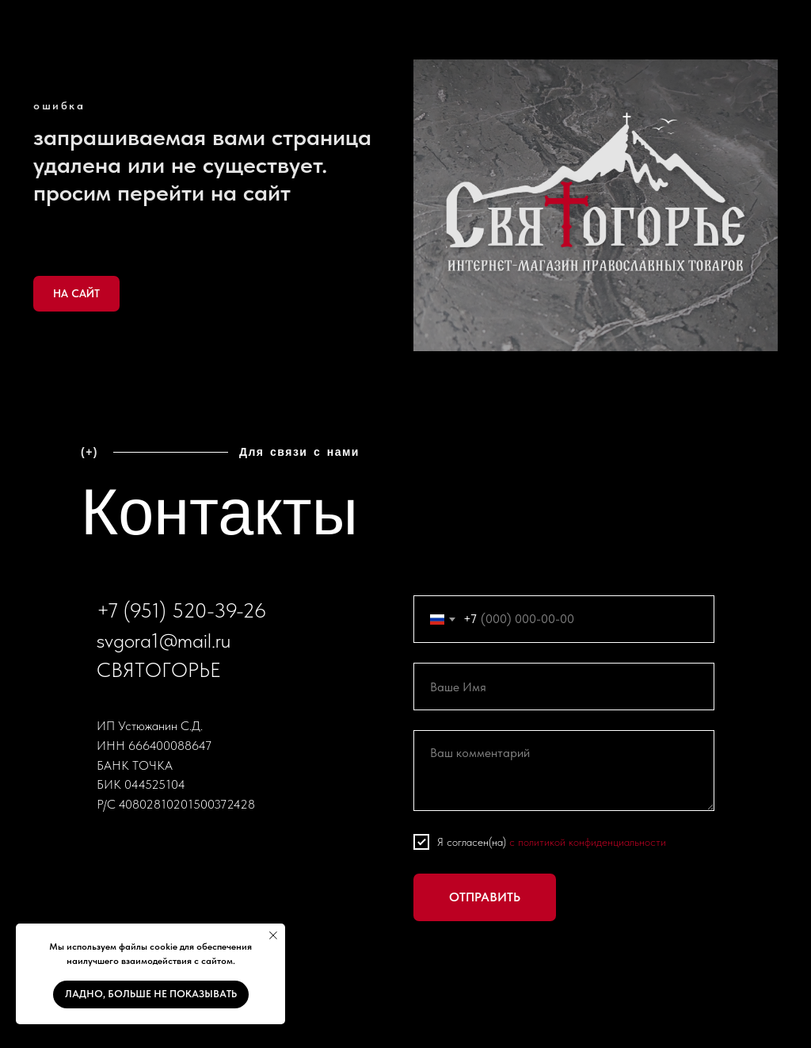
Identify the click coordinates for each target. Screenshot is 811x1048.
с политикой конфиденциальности (587, 842)
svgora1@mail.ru (163, 640)
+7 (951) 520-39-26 (181, 610)
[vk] (109, 846)
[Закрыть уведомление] (273, 935)
